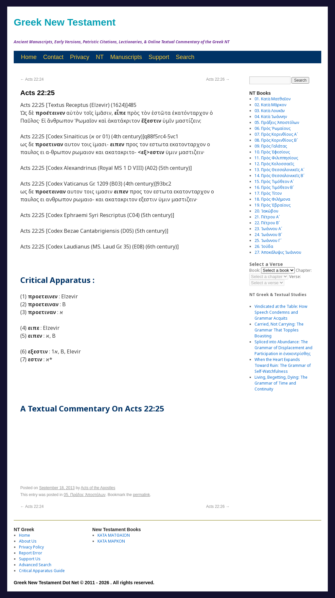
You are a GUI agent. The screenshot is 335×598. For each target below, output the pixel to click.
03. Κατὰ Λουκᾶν (270, 110)
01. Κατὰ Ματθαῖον (273, 99)
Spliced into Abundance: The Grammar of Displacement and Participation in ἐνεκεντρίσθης (283, 347)
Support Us (30, 559)
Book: (254, 270)
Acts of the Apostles (98, 488)
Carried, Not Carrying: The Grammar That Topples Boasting (279, 330)
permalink (141, 494)
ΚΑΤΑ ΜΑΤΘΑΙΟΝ (113, 535)
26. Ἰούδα (264, 246)
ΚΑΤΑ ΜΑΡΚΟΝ (111, 541)
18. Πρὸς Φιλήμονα (272, 199)
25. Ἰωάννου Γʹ (268, 240)
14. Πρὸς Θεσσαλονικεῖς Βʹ (279, 175)
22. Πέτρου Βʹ (267, 223)
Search (185, 57)
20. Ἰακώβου (266, 211)
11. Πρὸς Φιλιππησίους (276, 158)
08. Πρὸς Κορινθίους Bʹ (276, 140)
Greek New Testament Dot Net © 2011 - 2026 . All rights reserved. (84, 582)
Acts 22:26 (218, 79)
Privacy (79, 57)
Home (29, 57)
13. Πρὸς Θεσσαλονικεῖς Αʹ (279, 169)
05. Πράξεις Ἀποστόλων (85, 494)
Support (159, 57)
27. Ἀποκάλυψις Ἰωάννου (278, 252)
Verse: (295, 276)
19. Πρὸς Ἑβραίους (273, 205)
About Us (28, 541)
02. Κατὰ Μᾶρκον (270, 105)
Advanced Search (35, 565)
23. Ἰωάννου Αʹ (268, 228)
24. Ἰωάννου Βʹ (268, 234)
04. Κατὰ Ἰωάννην (271, 116)
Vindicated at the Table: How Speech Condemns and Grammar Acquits (281, 312)
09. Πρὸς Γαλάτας (271, 146)
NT (100, 57)
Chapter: (304, 270)
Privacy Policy (31, 547)
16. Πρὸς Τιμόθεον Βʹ (274, 187)
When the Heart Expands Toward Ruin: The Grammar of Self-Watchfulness (283, 365)
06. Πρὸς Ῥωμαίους (273, 128)
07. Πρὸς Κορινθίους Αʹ (276, 134)
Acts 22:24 (32, 79)
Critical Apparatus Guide (42, 570)
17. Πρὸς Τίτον (268, 193)
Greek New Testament (64, 22)
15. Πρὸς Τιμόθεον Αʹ (274, 181)
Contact (53, 57)
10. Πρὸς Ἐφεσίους (272, 152)
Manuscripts (126, 57)
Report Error (30, 553)
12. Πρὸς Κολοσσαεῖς (274, 164)
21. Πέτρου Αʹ (267, 217)
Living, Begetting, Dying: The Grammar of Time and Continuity (281, 383)
